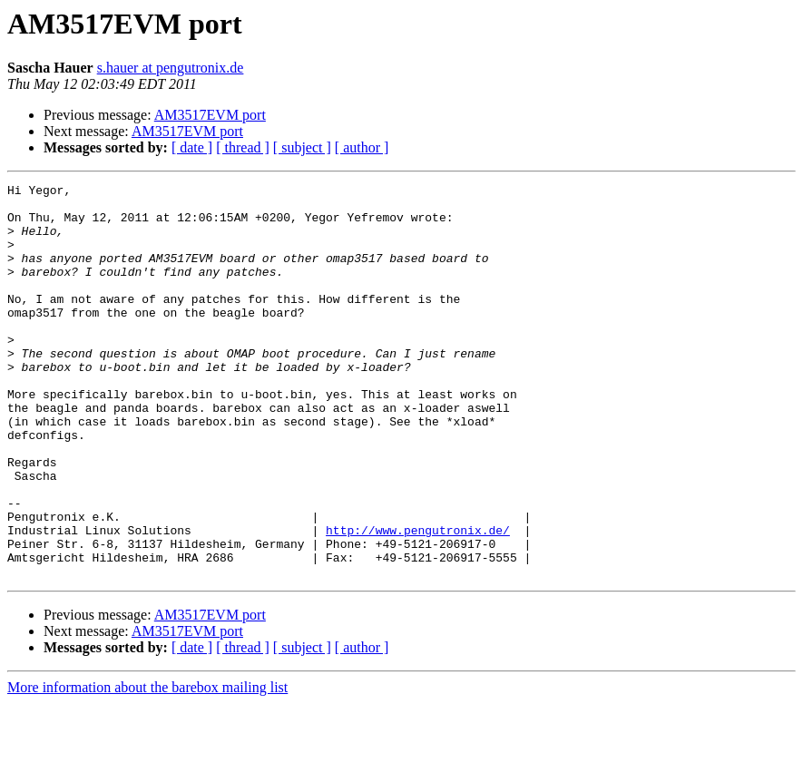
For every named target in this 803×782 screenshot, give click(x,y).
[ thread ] (242, 147)
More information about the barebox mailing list (147, 766)
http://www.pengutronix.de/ (418, 600)
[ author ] (362, 147)
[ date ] (191, 147)
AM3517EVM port (210, 114)
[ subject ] (302, 147)
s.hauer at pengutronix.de (170, 67)
